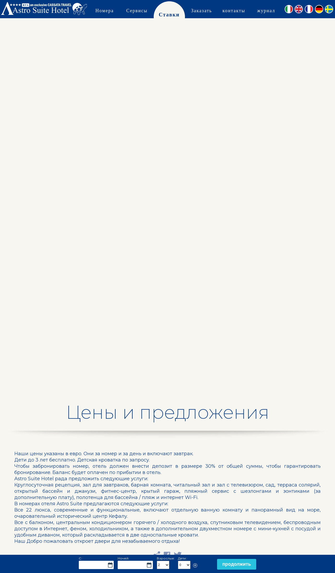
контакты (234, 10)
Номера (104, 10)
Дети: (182, 558)
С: (80, 558)
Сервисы (136, 10)
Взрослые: (166, 558)
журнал (266, 10)
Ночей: (123, 558)
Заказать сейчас (201, 19)
